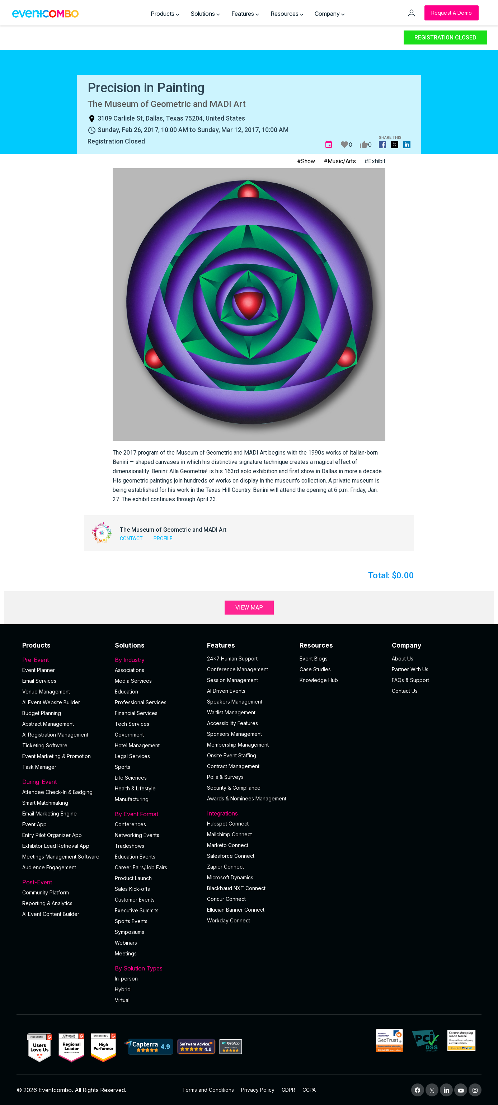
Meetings (126, 953)
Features (245, 13)
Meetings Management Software (60, 857)
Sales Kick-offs (132, 889)
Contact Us (405, 691)
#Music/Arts (340, 161)
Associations (129, 670)
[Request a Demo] (451, 12)
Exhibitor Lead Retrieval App (55, 846)
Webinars (126, 943)
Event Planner (38, 670)
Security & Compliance (233, 788)
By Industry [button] (157, 659)
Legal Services (132, 756)
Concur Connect (226, 899)
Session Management (232, 680)
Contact (131, 538)
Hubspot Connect (228, 823)
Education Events (135, 857)
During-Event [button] (64, 781)
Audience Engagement (49, 867)
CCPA (309, 1090)
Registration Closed (445, 37)
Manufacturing (132, 799)
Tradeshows (129, 846)
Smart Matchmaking (45, 803)
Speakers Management (234, 702)
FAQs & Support (410, 680)
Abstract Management (48, 724)
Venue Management (46, 691)
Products (165, 13)
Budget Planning (41, 713)
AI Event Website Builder (51, 702)
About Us (402, 658)
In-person (126, 978)
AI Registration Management (55, 735)
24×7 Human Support (232, 658)
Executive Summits (137, 910)
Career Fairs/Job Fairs (141, 867)
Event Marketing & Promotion (56, 756)
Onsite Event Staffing (231, 755)
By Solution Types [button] (157, 968)
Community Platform (45, 892)
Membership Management (238, 745)
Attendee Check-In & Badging (57, 792)
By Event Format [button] (157, 814)
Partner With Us (410, 669)
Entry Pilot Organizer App (52, 835)
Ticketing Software (44, 745)
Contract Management (233, 766)
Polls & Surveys (225, 777)
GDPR (288, 1090)
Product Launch (133, 878)
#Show (306, 161)
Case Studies (315, 669)
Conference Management (237, 669)
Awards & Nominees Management (246, 798)
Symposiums (129, 932)
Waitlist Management (231, 712)
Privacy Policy (257, 1090)
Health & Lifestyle (135, 788)
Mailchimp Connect (229, 834)
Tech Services (132, 724)
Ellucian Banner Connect (235, 910)
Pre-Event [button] (64, 659)
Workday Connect (228, 920)
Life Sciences (131, 778)
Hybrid (123, 989)
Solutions (205, 13)
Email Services (39, 681)
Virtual (122, 1000)
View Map (249, 607)
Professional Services (140, 702)
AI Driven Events (226, 691)
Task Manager (39, 767)
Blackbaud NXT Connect (236, 888)
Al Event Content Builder (50, 914)
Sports (122, 767)
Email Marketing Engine (49, 813)
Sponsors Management (234, 734)
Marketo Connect (227, 845)
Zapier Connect (225, 867)
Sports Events (131, 921)
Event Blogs (314, 658)
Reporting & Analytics (47, 903)
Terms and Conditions (208, 1090)
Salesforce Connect (230, 856)
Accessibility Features (232, 723)
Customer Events (135, 900)
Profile (163, 538)
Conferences (130, 824)
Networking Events (137, 835)
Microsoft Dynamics (230, 877)
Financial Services (136, 713)
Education (126, 691)
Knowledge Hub (319, 680)
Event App (34, 824)
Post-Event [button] (64, 882)
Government (129, 735)
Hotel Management (137, 745)
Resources (287, 13)
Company (330, 13)
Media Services (133, 681)
